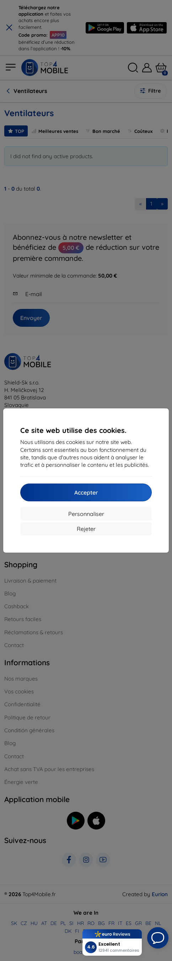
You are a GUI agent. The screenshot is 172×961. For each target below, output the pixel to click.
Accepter (86, 492)
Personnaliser (86, 513)
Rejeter (86, 528)
